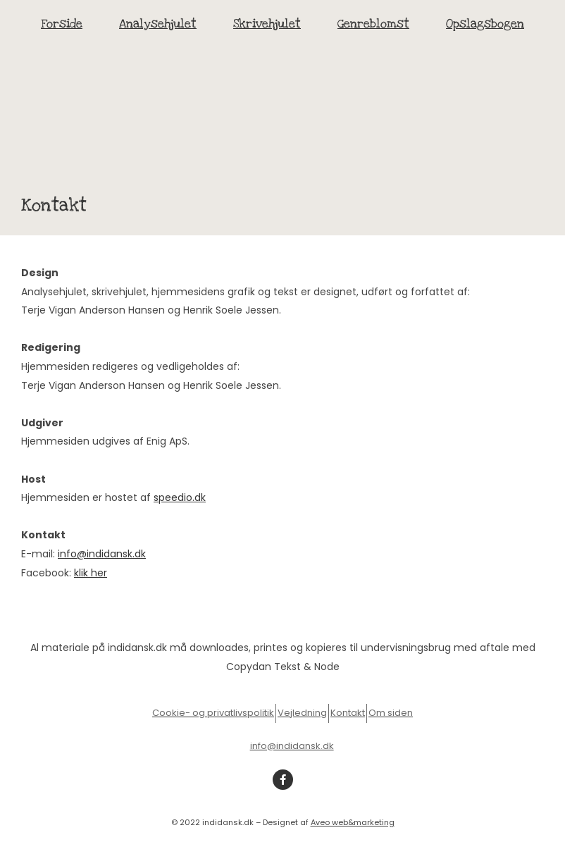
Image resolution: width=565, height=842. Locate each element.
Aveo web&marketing (353, 822)
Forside (61, 24)
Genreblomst (373, 24)
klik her (90, 573)
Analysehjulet (158, 24)
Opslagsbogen (485, 24)
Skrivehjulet (267, 24)
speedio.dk (180, 497)
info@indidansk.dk (102, 554)
